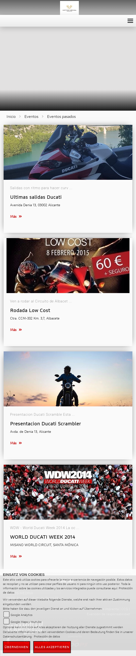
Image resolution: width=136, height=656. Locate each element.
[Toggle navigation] (130, 21)
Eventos (31, 116)
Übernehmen (16, 647)
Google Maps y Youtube (26, 622)
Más (16, 216)
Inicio (11, 116)
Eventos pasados (61, 116)
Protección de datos (47, 636)
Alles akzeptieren (52, 647)
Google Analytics (21, 615)
